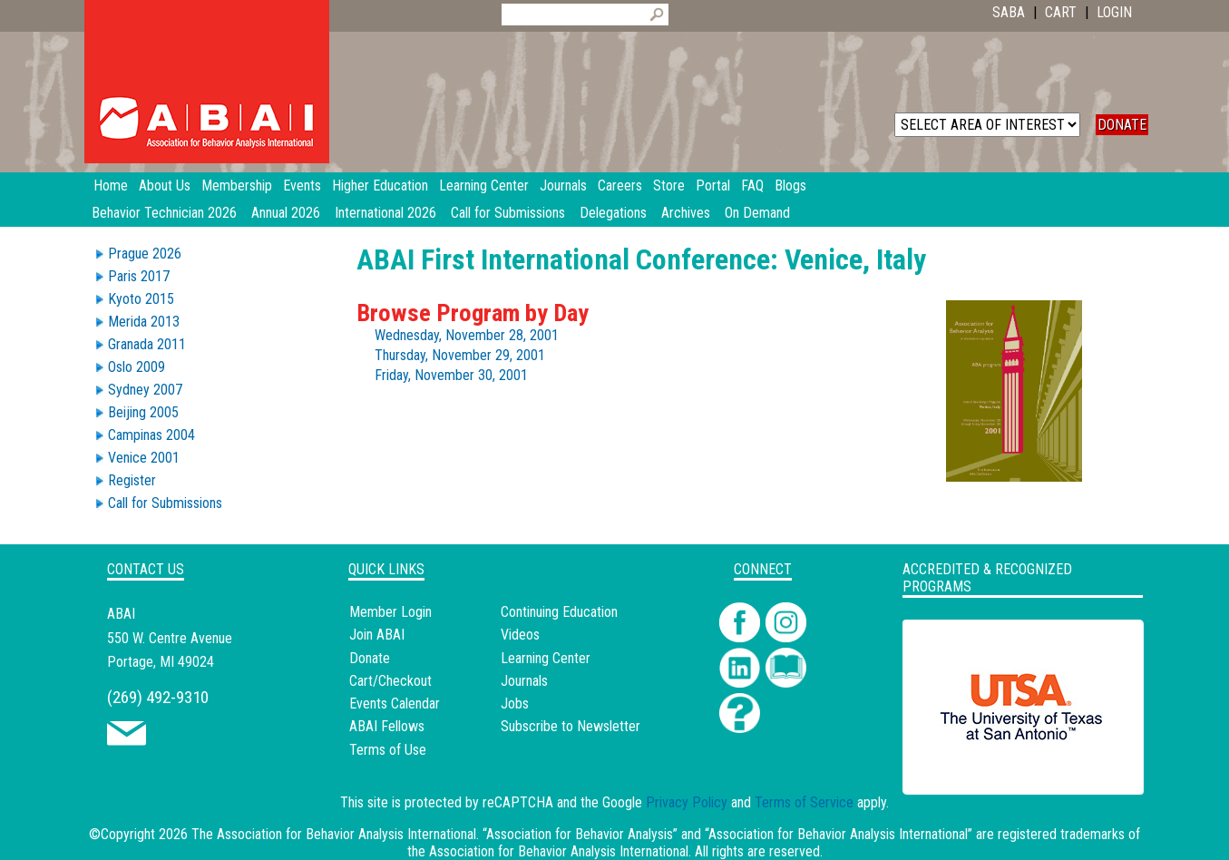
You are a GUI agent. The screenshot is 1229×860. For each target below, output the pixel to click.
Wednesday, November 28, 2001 (467, 335)
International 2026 (385, 212)
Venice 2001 (144, 457)
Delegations (613, 212)
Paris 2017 (139, 276)
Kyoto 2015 (141, 299)
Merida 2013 (144, 321)
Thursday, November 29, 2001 (460, 355)
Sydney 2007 (145, 389)
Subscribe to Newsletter (570, 726)
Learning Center (545, 658)
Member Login (390, 612)
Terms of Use (387, 749)
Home (110, 185)
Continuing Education (559, 612)
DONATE (1121, 124)
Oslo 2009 (136, 367)
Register (132, 480)
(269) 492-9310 (158, 697)
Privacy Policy (686, 802)
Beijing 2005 (143, 412)
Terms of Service (804, 802)
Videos (520, 634)
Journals (524, 680)
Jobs (515, 703)
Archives (685, 212)
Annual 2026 (285, 212)
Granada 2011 (147, 344)
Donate (369, 658)
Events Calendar (394, 703)
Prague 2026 (144, 253)
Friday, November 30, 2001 (451, 375)
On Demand (757, 212)
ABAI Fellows (386, 726)
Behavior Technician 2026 (164, 212)
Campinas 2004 (151, 435)
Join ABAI (377, 634)
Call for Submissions (508, 212)
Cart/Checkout (390, 680)
